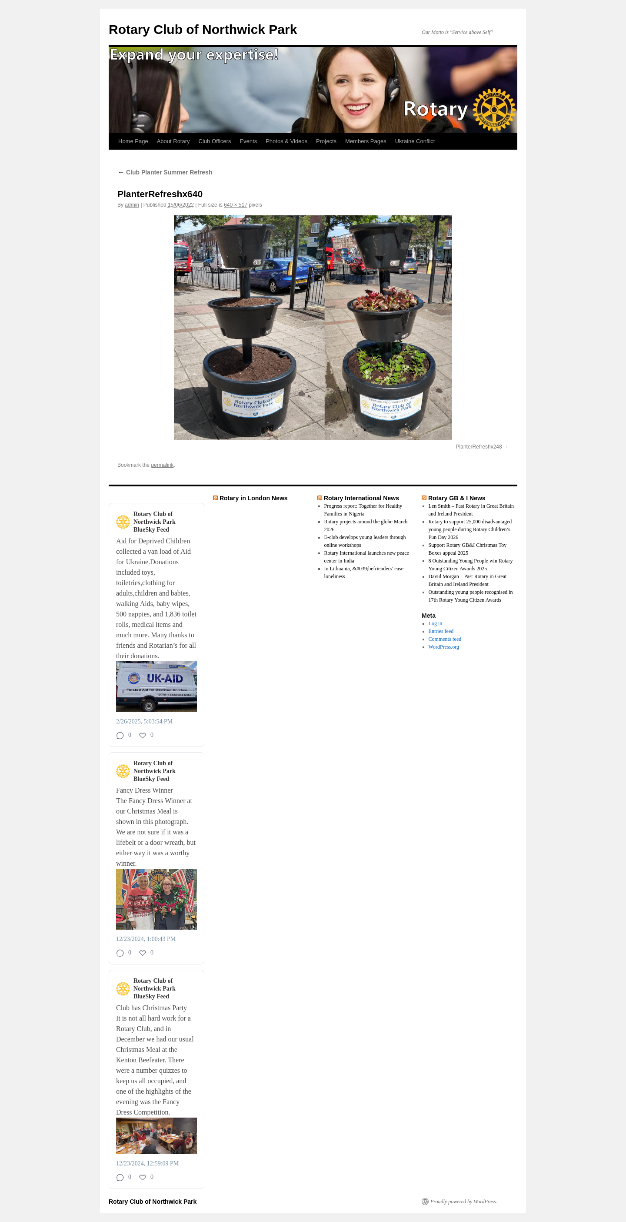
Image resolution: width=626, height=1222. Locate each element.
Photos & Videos (286, 141)
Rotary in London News (254, 498)
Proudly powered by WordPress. (463, 1202)
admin (132, 205)
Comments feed (445, 639)
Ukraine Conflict (415, 141)
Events (248, 141)
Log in (436, 623)
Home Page (133, 141)
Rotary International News (361, 498)
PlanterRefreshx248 (479, 447)
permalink (162, 465)
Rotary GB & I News (457, 498)
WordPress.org (444, 647)
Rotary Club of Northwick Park (203, 29)
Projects (326, 141)
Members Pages (365, 141)
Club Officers (215, 141)
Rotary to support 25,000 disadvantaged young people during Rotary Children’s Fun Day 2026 (470, 529)
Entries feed (441, 631)
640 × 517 (235, 205)
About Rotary (173, 141)
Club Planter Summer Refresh (164, 172)
